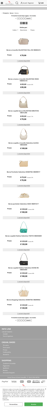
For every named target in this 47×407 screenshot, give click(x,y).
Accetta (33, 404)
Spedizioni (6, 368)
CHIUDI (45, 389)
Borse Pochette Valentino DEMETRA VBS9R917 (23, 172)
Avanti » (28, 18)
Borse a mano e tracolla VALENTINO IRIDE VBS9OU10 (23, 80)
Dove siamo (6, 347)
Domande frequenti (9, 373)
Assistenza (6, 354)
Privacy (5, 350)
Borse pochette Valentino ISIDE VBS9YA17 (23, 204)
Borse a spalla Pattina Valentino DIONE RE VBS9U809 (23, 269)
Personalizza (13, 404)
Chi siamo (6, 345)
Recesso (5, 370)
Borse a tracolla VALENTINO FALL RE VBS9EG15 (23, 50)
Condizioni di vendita (9, 363)
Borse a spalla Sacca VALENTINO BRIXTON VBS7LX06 (23, 112)
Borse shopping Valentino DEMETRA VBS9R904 (23, 300)
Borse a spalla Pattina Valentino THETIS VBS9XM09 (23, 236)
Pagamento (6, 366)
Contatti (5, 334)
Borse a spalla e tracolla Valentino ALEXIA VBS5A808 (23, 144)
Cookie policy (6, 399)
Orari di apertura (8, 336)
